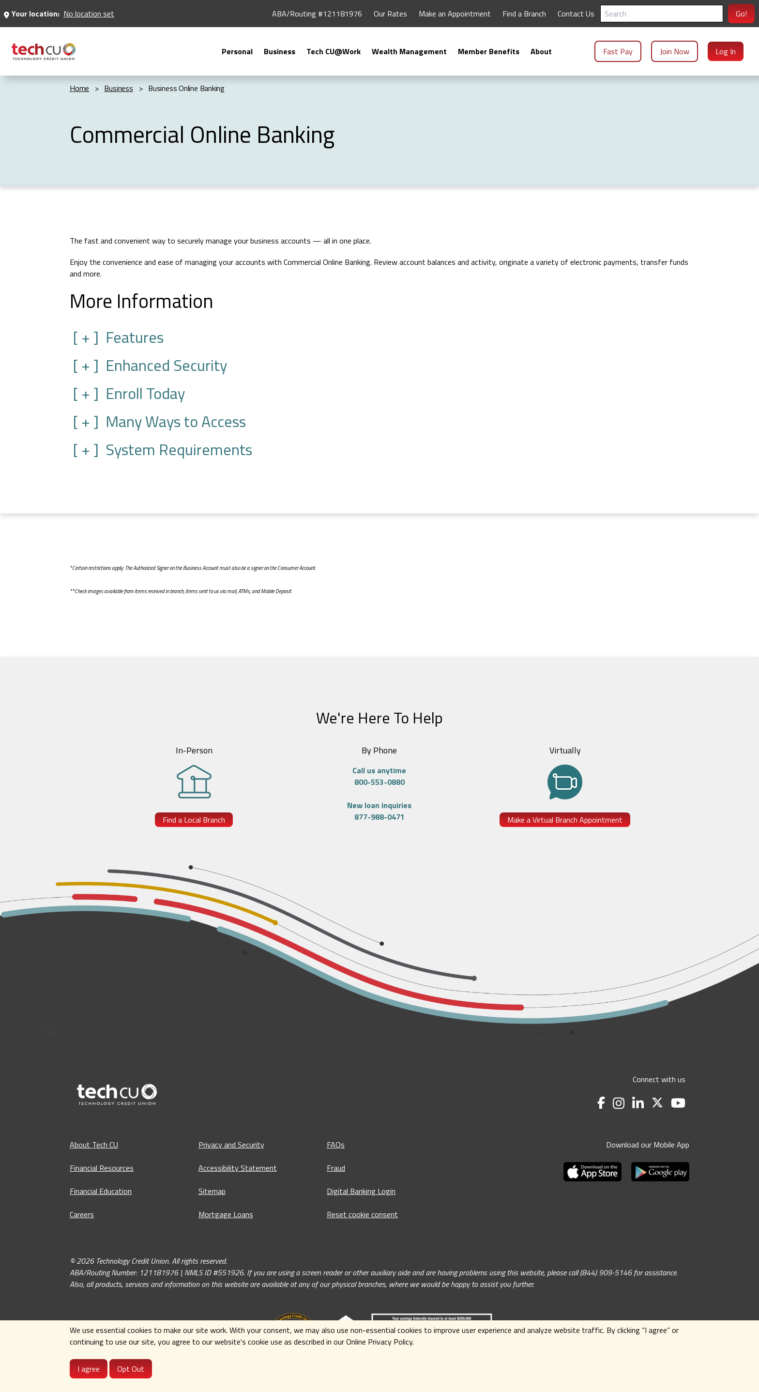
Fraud (336, 1168)
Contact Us (576, 13)
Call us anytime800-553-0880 (379, 776)
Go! (741, 13)
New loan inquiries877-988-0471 (379, 811)
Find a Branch (524, 13)
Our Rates (390, 13)
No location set (88, 13)
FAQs (336, 1144)
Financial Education (101, 1191)
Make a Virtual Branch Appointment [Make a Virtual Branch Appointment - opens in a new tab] (564, 820)
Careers (82, 1214)
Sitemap (212, 1191)
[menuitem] (44, 51)
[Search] (661, 13)
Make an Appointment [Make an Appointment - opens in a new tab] (455, 13)
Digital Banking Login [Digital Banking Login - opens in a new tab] (361, 1191)
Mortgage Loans (225, 1214)
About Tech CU (94, 1144)
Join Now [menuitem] (674, 51)
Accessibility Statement (237, 1168)
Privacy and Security (231, 1144)
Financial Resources (102, 1168)
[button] (379, 337)
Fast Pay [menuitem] (618, 51)
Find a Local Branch (194, 820)
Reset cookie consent (362, 1214)
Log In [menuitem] (725, 51)
